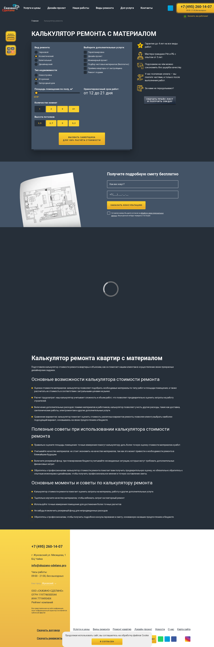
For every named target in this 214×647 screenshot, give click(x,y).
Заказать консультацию (126, 205)
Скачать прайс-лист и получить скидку (159, 100)
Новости (160, 629)
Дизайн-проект (143, 629)
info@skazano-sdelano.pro (48, 565)
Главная (35, 21)
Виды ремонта (101, 629)
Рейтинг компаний (42, 602)
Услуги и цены (81, 629)
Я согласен (107, 641)
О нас (171, 629)
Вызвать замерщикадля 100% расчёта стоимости (82, 138)
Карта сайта (183, 629)
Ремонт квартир (122, 629)
